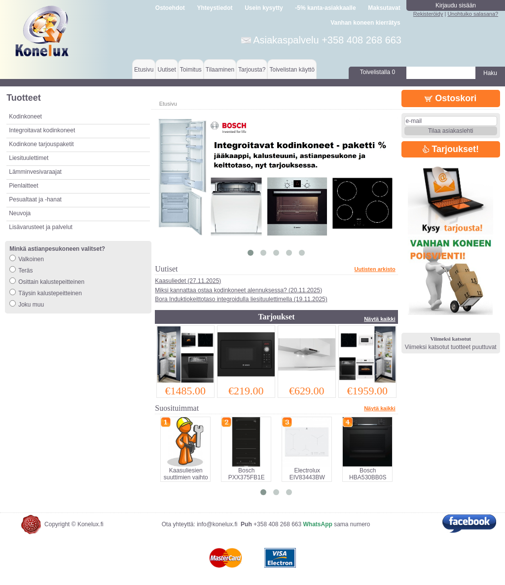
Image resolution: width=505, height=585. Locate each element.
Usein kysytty (264, 7)
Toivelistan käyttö (291, 69)
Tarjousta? (251, 69)
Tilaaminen (220, 69)
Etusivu (143, 69)
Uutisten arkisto (375, 269)
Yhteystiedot (215, 7)
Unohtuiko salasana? (472, 14)
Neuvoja (20, 213)
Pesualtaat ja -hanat (35, 199)
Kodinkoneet (25, 116)
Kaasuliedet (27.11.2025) (188, 280)
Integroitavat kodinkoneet (42, 130)
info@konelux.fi (217, 524)
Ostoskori (450, 98)
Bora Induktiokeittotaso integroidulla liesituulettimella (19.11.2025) (241, 299)
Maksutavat (384, 7)
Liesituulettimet (28, 158)
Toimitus (191, 69)
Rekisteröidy (428, 14)
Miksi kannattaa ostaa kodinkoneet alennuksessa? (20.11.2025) (238, 290)
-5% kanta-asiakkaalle (325, 7)
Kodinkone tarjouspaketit (41, 144)
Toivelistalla (377, 72)
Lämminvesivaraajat (35, 171)
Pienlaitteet (23, 185)
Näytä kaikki (380, 319)
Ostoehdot (170, 7)
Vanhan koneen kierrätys (365, 22)
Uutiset (166, 69)
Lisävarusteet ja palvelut (40, 227)
